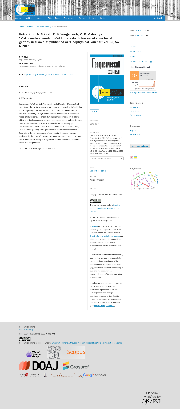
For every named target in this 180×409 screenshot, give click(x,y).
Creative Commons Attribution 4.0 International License (105, 208)
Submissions (69, 18)
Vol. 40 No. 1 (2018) (44, 26)
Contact (82, 18)
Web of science (136, 51)
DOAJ (132, 56)
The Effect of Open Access (104, 306)
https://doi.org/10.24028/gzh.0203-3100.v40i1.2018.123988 (48, 74)
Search (159, 18)
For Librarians (135, 115)
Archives (29, 18)
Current (18, 18)
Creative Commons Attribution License (105, 236)
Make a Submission (140, 146)
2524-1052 (139, 30)
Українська (135, 134)
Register (92, 18)
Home (21, 26)
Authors (94, 226)
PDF (95, 111)
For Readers (135, 107)
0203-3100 (139, 35)
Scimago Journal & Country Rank (143, 91)
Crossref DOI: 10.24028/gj (141, 61)
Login (102, 18)
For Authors (134, 111)
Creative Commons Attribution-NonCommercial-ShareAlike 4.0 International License (87, 343)
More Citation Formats (101, 158)
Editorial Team (54, 18)
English (133, 130)
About (39, 18)
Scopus (133, 46)
